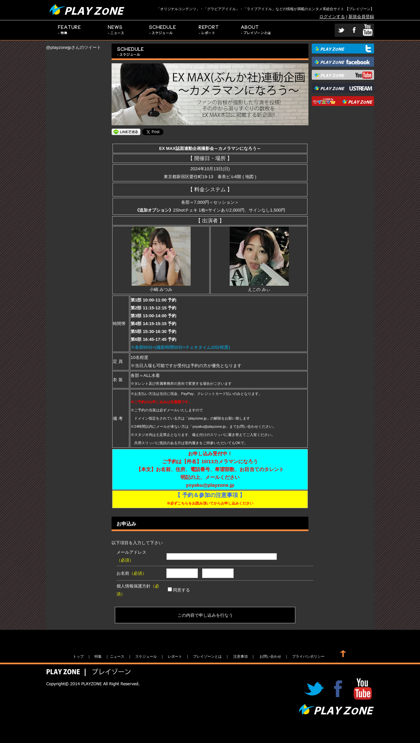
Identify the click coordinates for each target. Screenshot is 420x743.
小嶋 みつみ (161, 287)
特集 (69, 30)
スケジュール (162, 30)
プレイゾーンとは (256, 30)
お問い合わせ (270, 656)
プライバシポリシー (308, 656)
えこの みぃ (259, 287)
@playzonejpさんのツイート (73, 47)
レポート (209, 30)
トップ (78, 656)
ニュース (116, 30)
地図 (249, 176)
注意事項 (240, 656)
